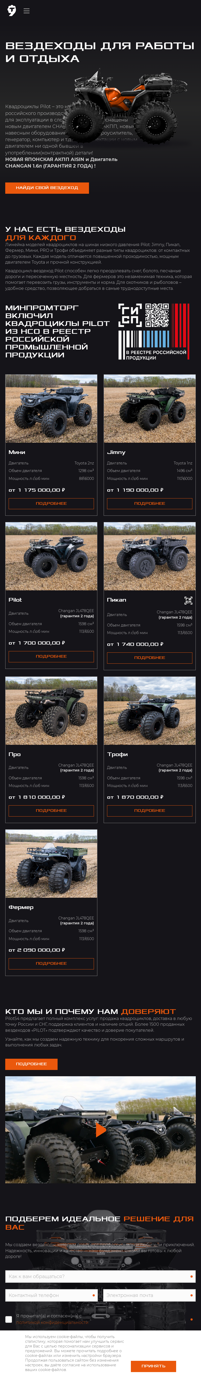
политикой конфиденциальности (52, 1322)
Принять (153, 1366)
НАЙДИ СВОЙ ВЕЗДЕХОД (47, 188)
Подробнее (31, 1064)
